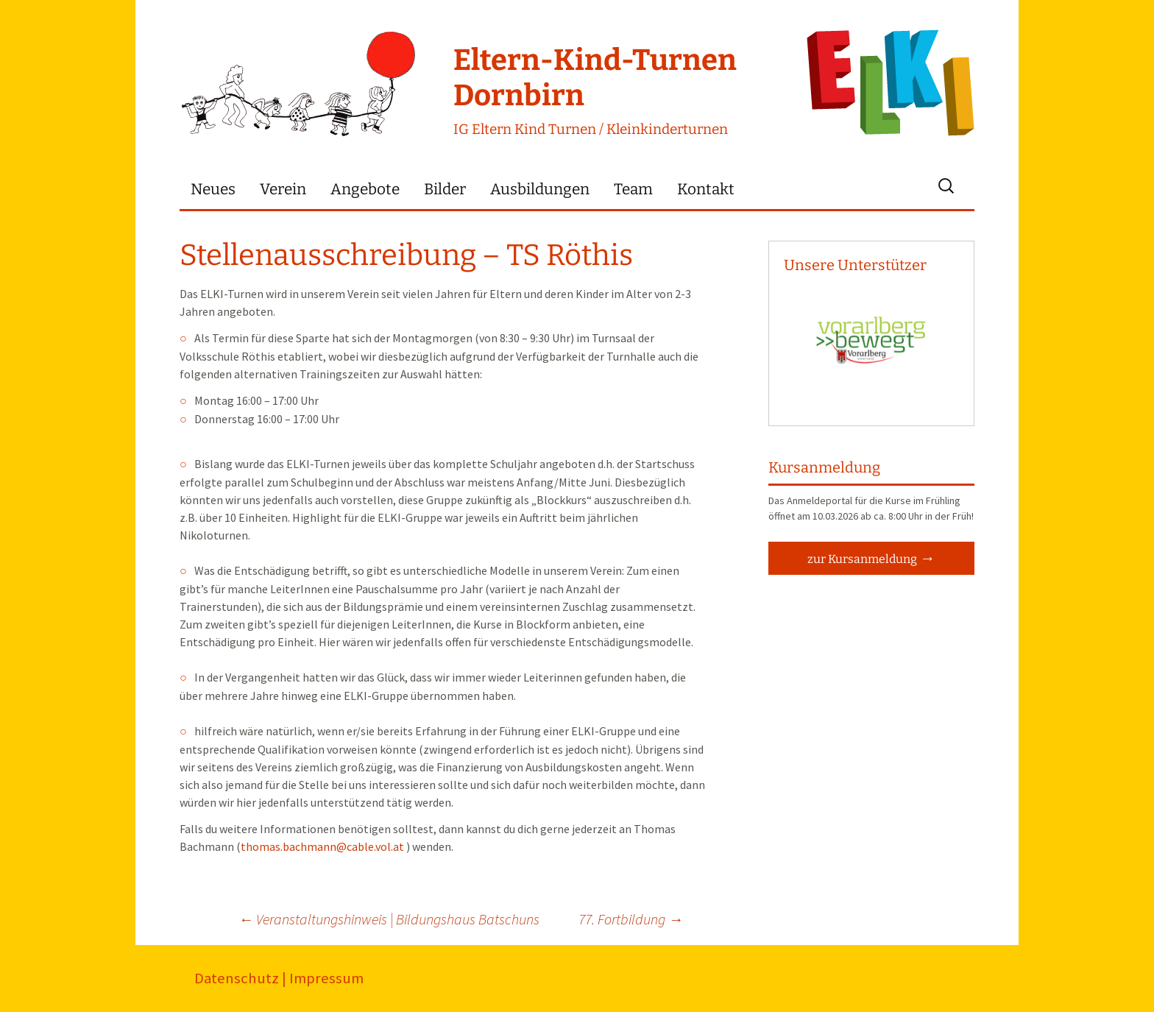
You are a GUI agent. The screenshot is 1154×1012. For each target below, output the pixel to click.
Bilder (445, 189)
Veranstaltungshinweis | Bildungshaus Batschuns (388, 919)
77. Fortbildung (630, 919)
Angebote (365, 189)
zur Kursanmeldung (862, 559)
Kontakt (705, 189)
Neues (213, 189)
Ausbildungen (540, 189)
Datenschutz (236, 978)
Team (633, 189)
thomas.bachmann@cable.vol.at (322, 846)
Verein (283, 189)
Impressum (326, 978)
